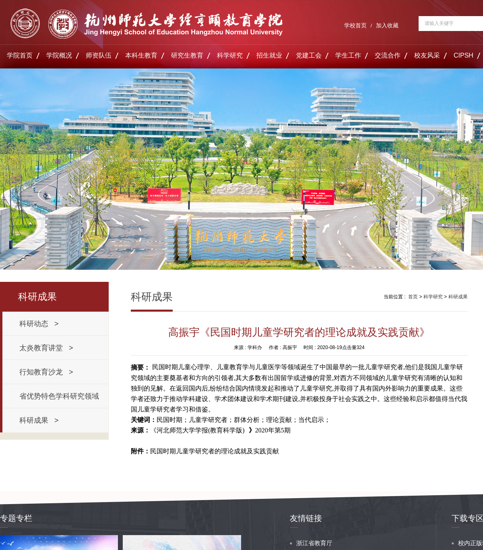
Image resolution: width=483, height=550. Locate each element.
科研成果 (458, 297)
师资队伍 (98, 55)
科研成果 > (39, 420)
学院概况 (59, 55)
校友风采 (427, 55)
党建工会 (309, 55)
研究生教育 (187, 55)
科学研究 (230, 55)
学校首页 (355, 25)
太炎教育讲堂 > (46, 348)
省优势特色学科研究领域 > (61, 400)
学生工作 (348, 55)
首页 (413, 297)
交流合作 (387, 55)
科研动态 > (39, 324)
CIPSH (463, 55)
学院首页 (20, 55)
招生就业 (269, 55)
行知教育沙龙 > (46, 372)
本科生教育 (141, 55)
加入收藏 (387, 25)
